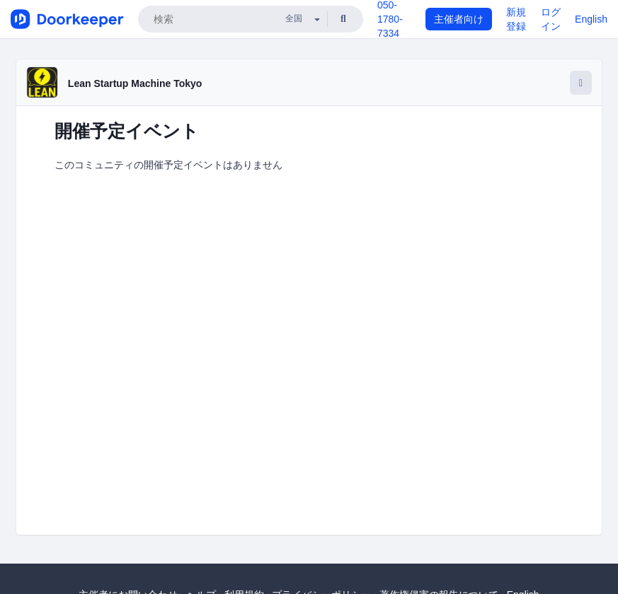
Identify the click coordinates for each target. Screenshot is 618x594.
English (591, 19)
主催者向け (458, 19)
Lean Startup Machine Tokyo (135, 83)
